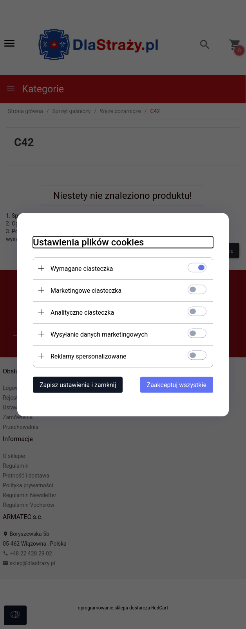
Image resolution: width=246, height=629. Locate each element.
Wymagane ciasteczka (82, 268)
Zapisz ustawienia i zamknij (78, 384)
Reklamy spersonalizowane (88, 356)
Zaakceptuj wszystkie (176, 384)
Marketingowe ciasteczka (86, 290)
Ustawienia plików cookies (88, 241)
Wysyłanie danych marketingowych (99, 334)
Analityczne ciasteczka (82, 312)
